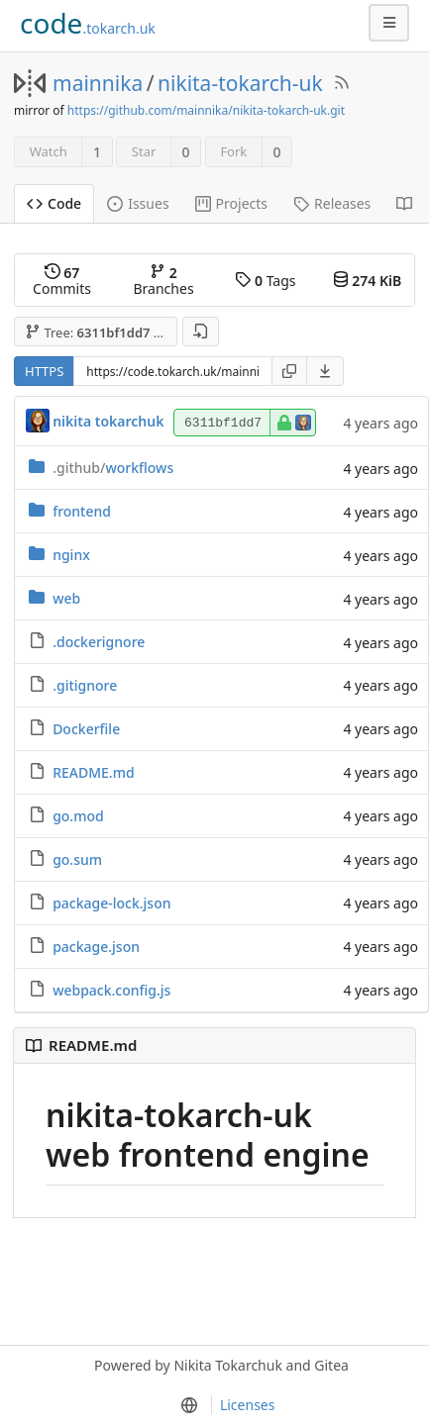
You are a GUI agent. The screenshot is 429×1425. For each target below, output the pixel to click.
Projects (231, 203)
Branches (164, 280)
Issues (137, 203)
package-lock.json (111, 903)
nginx (71, 554)
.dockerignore (99, 641)
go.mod (78, 816)
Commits (62, 280)
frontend (82, 511)
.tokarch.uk (88, 23)
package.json (96, 946)
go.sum (77, 859)
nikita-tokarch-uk (240, 83)
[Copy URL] (289, 371)
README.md (93, 772)
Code (54, 203)
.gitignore (85, 685)
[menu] (325, 371)
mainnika (98, 83)
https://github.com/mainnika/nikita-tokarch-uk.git (206, 110)
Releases (332, 203)
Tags (265, 280)
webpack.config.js (111, 990)
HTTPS (44, 371)
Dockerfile (86, 728)
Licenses (247, 1404)
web (66, 598)
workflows (113, 467)
